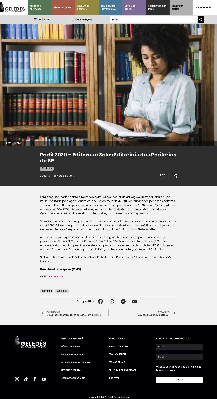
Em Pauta (47, 168)
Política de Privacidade (122, 370)
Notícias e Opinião (130, 7)
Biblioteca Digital (177, 7)
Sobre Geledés (203, 7)
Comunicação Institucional (108, 7)
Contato (114, 377)
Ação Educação (56, 276)
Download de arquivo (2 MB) (60, 269)
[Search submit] (201, 19)
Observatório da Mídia (157, 7)
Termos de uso (117, 362)
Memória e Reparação (36, 7)
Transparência (117, 354)
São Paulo (61, 290)
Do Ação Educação (63, 175)
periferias (47, 290)
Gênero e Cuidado (63, 7)
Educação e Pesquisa (83, 7)
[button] (100, 301)
